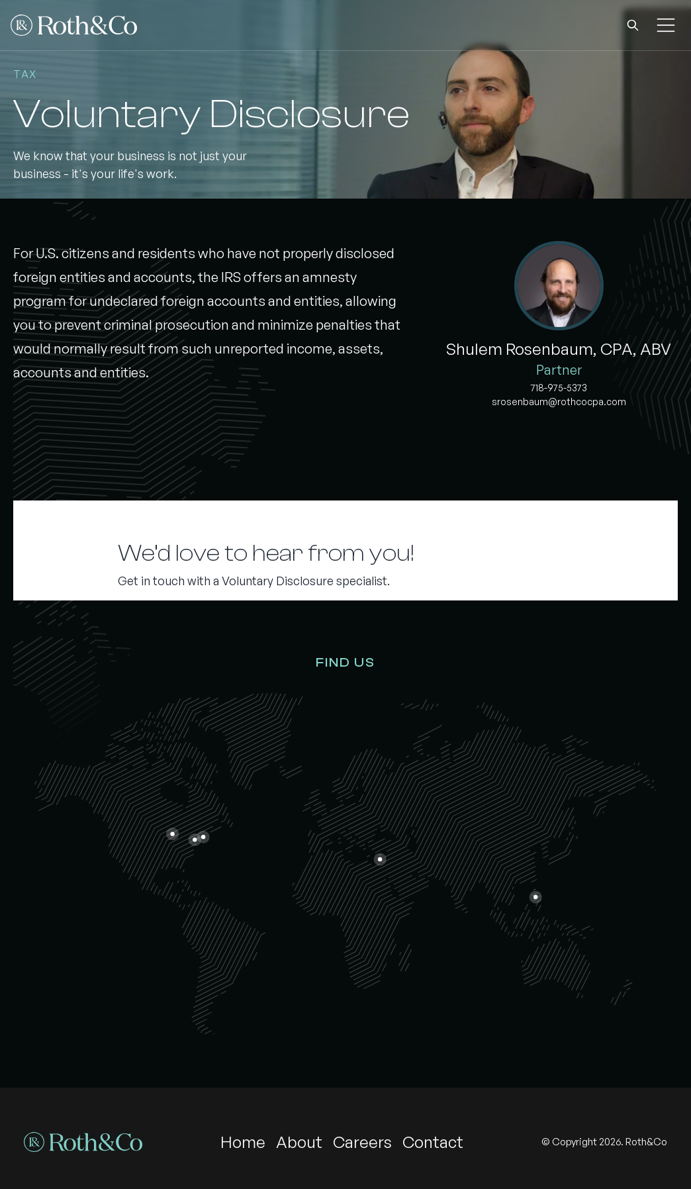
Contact (432, 1142)
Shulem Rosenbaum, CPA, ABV (558, 349)
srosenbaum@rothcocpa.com (559, 401)
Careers (362, 1142)
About (299, 1142)
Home (242, 1142)
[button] (633, 25)
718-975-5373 (559, 387)
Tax (25, 74)
